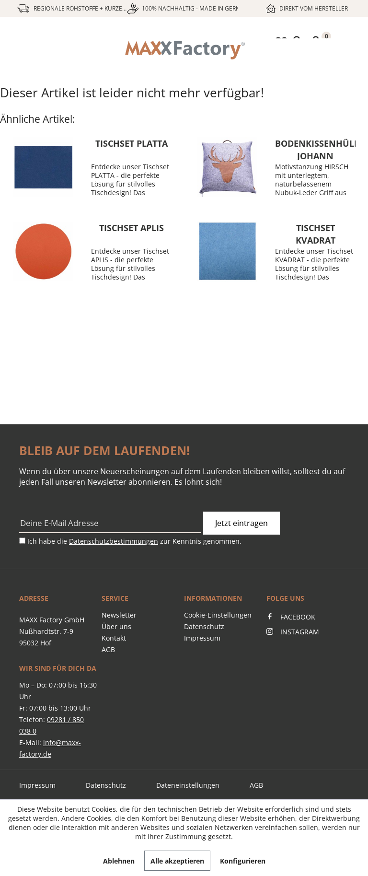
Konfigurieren (242, 860)
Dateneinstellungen (187, 785)
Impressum (202, 637)
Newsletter (119, 614)
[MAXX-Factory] (184, 50)
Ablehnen (119, 860)
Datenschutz (204, 626)
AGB (108, 649)
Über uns (116, 626)
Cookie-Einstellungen (218, 614)
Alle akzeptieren (177, 860)
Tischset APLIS (131, 228)
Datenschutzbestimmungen (113, 541)
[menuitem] (184, 50)
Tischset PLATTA (131, 143)
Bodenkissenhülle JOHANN (315, 149)
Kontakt (114, 637)
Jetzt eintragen (241, 523)
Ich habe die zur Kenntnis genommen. (134, 541)
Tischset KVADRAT (315, 233)
